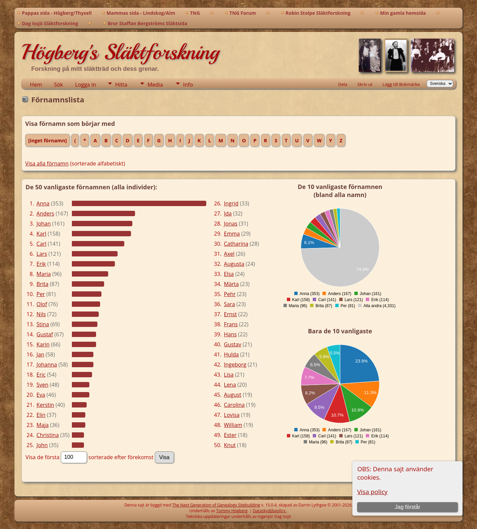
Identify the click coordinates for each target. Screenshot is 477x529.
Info (188, 84)
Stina (43, 324)
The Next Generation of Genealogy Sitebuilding (216, 505)
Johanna (47, 364)
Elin (41, 415)
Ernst (230, 314)
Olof (42, 304)
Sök (58, 84)
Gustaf (45, 334)
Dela (342, 84)
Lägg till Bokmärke (401, 84)
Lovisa (232, 415)
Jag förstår (408, 507)
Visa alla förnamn (47, 163)
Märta (231, 284)
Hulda (231, 354)
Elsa (229, 274)
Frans (231, 324)
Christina (48, 435)
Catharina (236, 243)
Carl (42, 243)
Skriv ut (365, 84)
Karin (43, 344)
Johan (44, 223)
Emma (232, 233)
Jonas (230, 223)
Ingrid (231, 203)
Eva (41, 394)
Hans (230, 334)
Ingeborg (235, 364)
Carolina (234, 404)
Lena (230, 384)
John (42, 445)
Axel (229, 253)
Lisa (229, 374)
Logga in (85, 84)
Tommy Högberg (232, 511)
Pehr (230, 294)
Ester (230, 435)
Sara (229, 304)
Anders (45, 213)
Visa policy (372, 491)
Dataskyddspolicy (270, 511)
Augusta (234, 264)
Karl (41, 233)
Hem (36, 84)
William (233, 425)
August (233, 394)
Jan (40, 354)
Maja (43, 425)
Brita (43, 284)
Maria (44, 274)
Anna (43, 203)
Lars (42, 253)
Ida (228, 213)
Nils (41, 314)
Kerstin (45, 404)
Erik (41, 264)
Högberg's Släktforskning (120, 52)
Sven (43, 384)
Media (155, 84)
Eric (41, 374)
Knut (230, 445)
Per (41, 294)
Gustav (233, 344)
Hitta (121, 84)
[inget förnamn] (47, 140)
